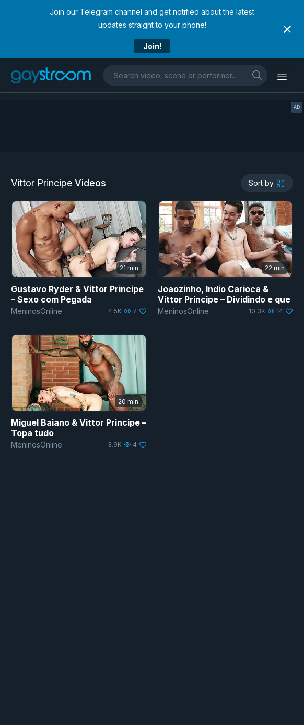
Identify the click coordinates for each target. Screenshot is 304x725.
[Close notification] (287, 29)
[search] (257, 74)
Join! (152, 46)
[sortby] (267, 183)
